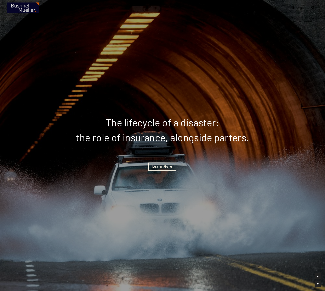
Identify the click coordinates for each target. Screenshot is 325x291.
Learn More (162, 167)
